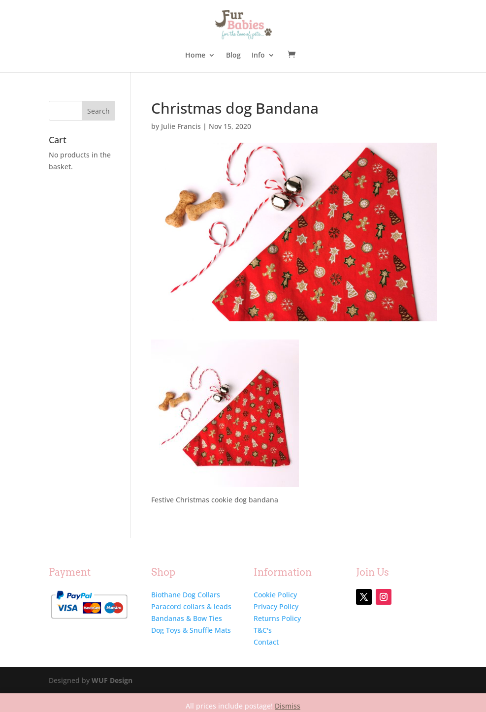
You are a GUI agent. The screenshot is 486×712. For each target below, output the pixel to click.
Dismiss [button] (287, 706)
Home (195, 56)
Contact (266, 642)
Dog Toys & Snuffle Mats (191, 630)
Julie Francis (181, 126)
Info (258, 56)
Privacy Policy (276, 606)
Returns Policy (277, 618)
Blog (233, 56)
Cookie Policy (275, 594)
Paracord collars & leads (191, 606)
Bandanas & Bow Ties (186, 618)
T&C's (263, 630)
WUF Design (112, 680)
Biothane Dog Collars (185, 594)
